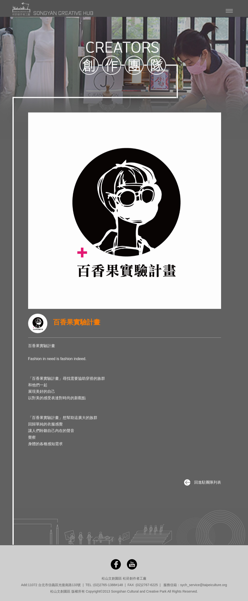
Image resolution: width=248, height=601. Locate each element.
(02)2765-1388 (104, 585)
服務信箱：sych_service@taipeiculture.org (195, 585)
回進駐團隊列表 (202, 482)
